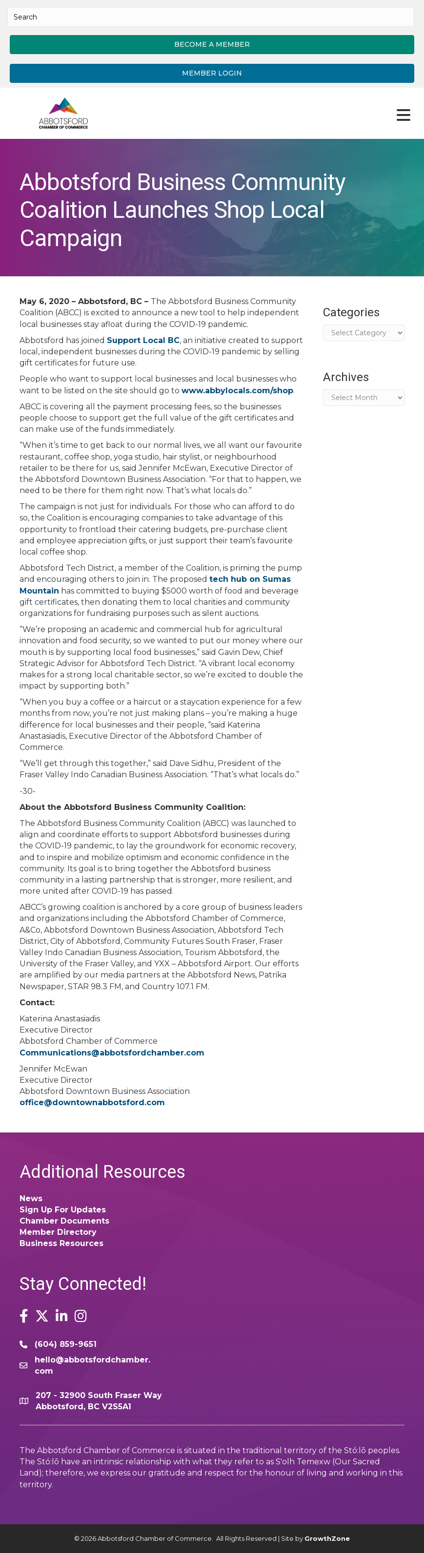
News (31, 1198)
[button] (212, 44)
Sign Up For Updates (63, 1209)
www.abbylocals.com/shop (237, 390)
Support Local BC (143, 340)
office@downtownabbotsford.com (92, 1102)
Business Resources (61, 1243)
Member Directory (58, 1232)
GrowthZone (327, 1538)
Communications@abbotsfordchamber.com (112, 1052)
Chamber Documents (64, 1221)
